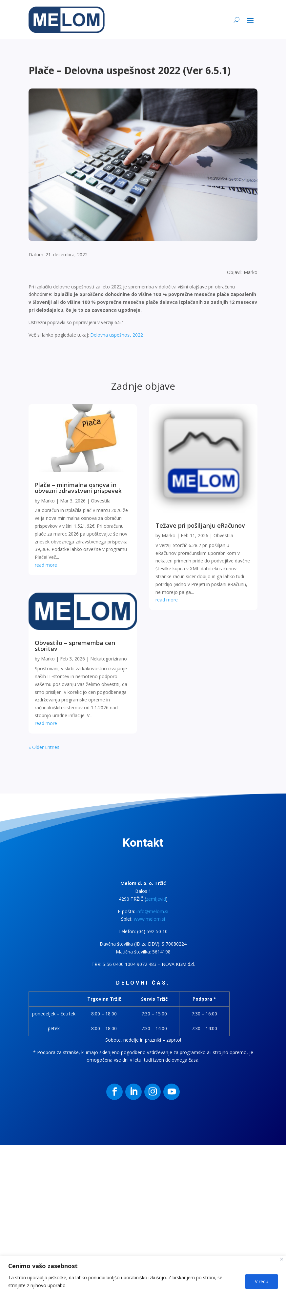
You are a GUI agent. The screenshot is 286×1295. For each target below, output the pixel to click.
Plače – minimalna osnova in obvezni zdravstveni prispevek (78, 488)
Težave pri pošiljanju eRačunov (200, 525)
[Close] (281, 1259)
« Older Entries (44, 747)
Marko (48, 501)
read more (46, 565)
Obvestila (101, 501)
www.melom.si (149, 919)
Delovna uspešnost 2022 (116, 335)
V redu (261, 1281)
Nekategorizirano (108, 659)
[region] (143, 1275)
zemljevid (156, 899)
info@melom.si (152, 911)
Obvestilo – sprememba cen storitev (75, 646)
